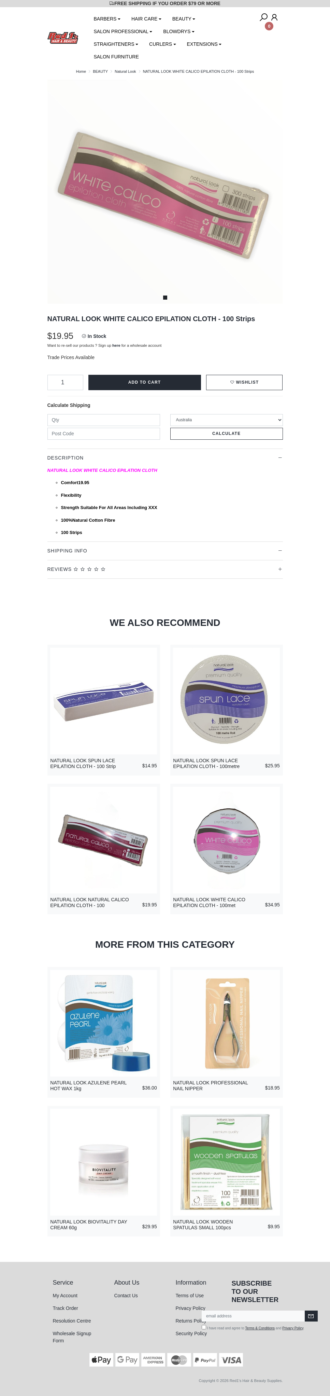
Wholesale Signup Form (72, 1337)
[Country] (226, 420)
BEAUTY (181, 19)
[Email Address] (253, 1316)
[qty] (103, 420)
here (116, 345)
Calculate (226, 433)
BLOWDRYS (176, 31)
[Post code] (103, 434)
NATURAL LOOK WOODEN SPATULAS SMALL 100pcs (203, 1224)
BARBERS (105, 19)
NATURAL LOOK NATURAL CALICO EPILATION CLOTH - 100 (89, 902)
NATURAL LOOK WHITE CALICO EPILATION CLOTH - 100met (209, 902)
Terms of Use (190, 1295)
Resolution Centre (72, 1321)
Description (65, 458)
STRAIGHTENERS (114, 44)
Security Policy (191, 1333)
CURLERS (160, 44)
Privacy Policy (190, 1308)
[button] (244, 382)
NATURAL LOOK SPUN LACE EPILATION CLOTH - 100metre (206, 763)
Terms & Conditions (260, 1328)
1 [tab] (165, 298)
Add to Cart (144, 382)
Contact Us (126, 1295)
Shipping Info (67, 550)
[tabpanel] (165, 192)
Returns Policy (191, 1321)
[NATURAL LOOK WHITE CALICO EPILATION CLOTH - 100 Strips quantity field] (65, 382)
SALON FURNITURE (116, 56)
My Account (65, 1295)
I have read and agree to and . (253, 1327)
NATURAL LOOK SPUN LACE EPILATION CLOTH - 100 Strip (83, 763)
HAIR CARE (144, 19)
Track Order (65, 1308)
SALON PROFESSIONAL (121, 31)
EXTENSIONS (202, 44)
